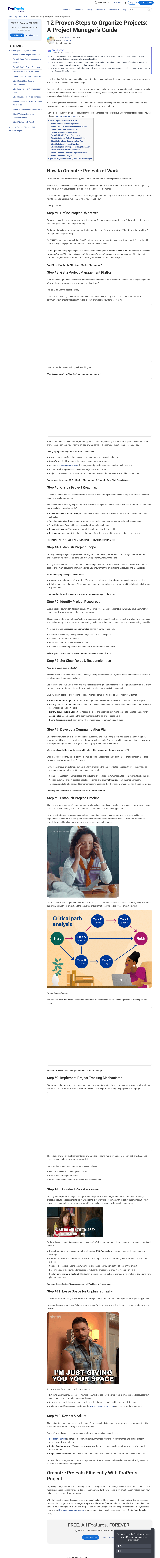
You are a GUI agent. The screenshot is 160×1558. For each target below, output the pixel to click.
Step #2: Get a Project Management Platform (69, 126)
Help (124, 10)
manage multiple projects (66, 116)
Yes (120, 1546)
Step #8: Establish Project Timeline (27, 97)
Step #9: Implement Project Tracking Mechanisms (71, 147)
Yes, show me (17, 35)
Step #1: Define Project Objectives (26, 55)
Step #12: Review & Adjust (23, 122)
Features (77, 10)
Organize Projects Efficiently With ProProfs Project (70, 158)
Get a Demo (117, 3)
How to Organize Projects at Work (22, 51)
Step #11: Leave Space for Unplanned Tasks (69, 153)
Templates (65, 10)
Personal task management (71, 1510)
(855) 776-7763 (104, 2)
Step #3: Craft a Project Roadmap (26, 67)
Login (132, 3)
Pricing (89, 10)
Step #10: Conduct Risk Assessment (27, 109)
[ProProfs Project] (16, 9)
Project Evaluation (57, 1439)
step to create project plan (102, 1406)
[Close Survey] (153, 1530)
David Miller (67, 37)
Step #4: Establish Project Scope (26, 72)
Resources (113, 10)
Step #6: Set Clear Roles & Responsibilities (68, 138)
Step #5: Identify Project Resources (27, 76)
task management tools (67, 465)
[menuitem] (102, 2)
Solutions (99, 10)
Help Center (67, 40)
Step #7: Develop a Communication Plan (67, 141)
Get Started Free (146, 3)
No (120, 1551)
